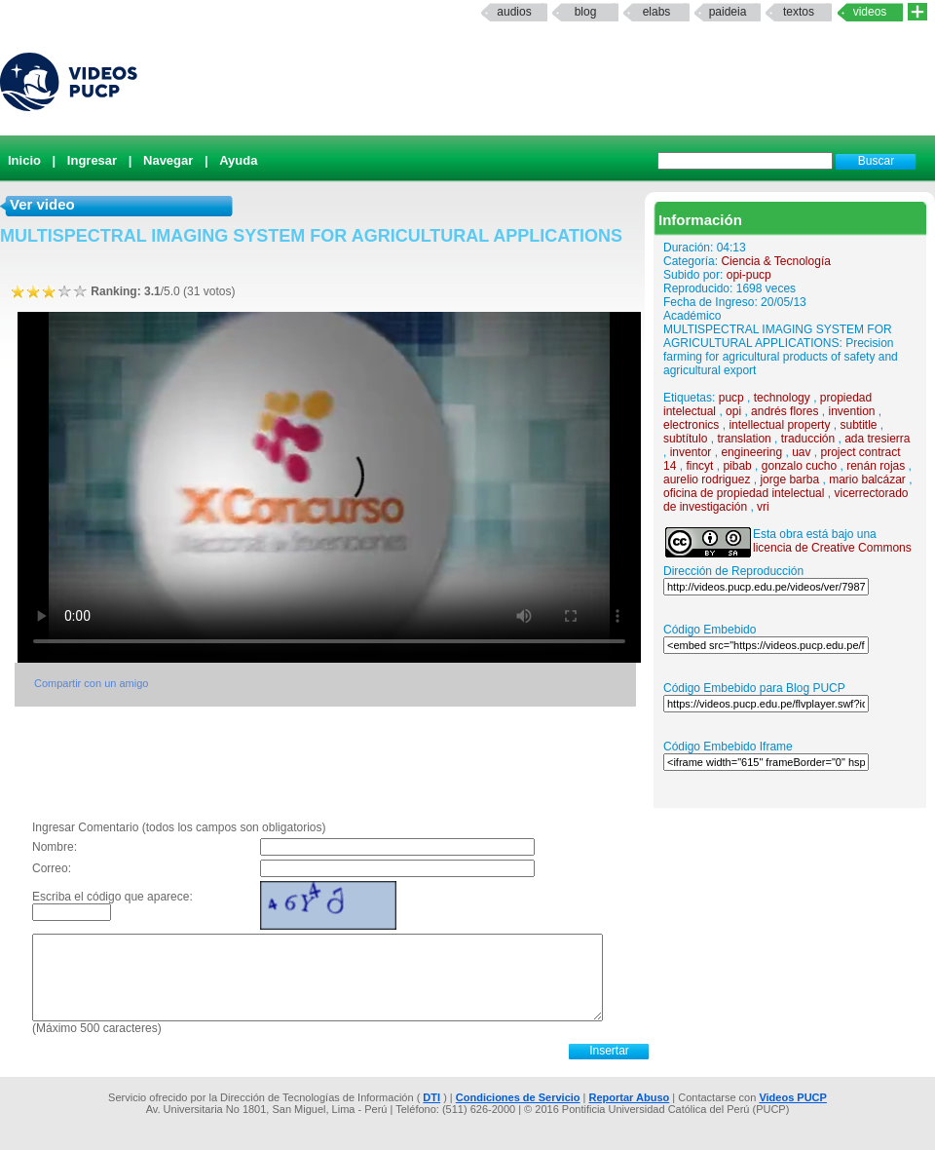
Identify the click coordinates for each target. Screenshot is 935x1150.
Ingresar (92, 160)
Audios (514, 12)
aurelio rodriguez (706, 479)
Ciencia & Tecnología (776, 261)
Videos (870, 12)
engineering (751, 452)
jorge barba (789, 479)
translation (743, 438)
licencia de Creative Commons (832, 548)
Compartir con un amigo (91, 683)
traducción (808, 438)
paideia (728, 12)
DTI (431, 1097)
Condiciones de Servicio (518, 1097)
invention (851, 411)
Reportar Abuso (629, 1097)
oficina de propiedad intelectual (743, 493)
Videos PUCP (793, 1097)
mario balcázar (867, 479)
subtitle (858, 425)
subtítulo (685, 438)
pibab (737, 466)
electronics (691, 425)
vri (763, 507)
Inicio (24, 160)
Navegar (168, 160)
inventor (691, 452)
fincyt (699, 466)
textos (798, 12)
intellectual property (779, 425)
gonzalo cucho (799, 466)
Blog (586, 12)
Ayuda (238, 160)
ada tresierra (877, 438)
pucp (731, 397)
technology (782, 397)
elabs (657, 12)
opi (733, 411)
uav (801, 452)
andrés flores (784, 411)
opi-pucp (749, 275)
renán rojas (875, 466)
